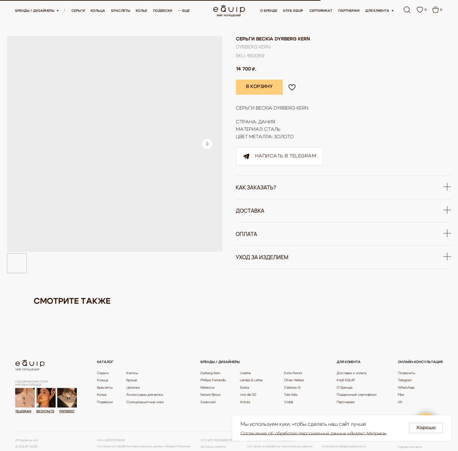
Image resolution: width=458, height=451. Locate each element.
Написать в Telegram (279, 156)
